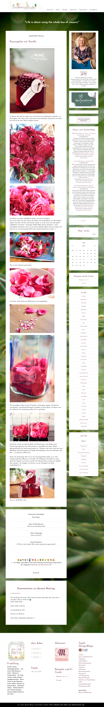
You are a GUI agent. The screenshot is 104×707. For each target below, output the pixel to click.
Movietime (83, 379)
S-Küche (84, 462)
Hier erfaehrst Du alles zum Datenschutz (65, 705)
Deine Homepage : (36, 534)
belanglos (83, 306)
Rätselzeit (83, 393)
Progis (83, 389)
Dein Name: (36, 517)
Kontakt (64, 10)
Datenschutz (83, 10)
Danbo (83, 316)
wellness (84, 416)
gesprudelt (83, 339)
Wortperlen (82, 665)
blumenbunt (84, 309)
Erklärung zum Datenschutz (40, 565)
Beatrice (12, 500)
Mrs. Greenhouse (84, 472)
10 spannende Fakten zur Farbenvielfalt (84, 161)
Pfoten (83, 386)
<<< (72, 245)
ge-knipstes (84, 333)
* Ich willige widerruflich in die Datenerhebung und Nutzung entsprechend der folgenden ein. (36, 564)
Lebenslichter (83, 661)
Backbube (83, 459)
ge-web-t (83, 349)
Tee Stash (83, 406)
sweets (83, 399)
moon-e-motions (84, 376)
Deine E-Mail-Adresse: (36, 525)
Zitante (81, 655)
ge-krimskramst (84, 336)
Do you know (83, 319)
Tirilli (80, 682)
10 (87, 256)
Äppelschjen (84, 299)
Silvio (83, 449)
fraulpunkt (82, 659)
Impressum (73, 10)
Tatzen (83, 403)
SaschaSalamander (85, 684)
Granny (83, 353)
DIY (84, 323)
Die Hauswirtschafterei (84, 452)
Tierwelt (84, 409)
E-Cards (84, 283)
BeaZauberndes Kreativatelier (83, 182)
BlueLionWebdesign (85, 692)
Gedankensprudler (84, 686)
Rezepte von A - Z (83, 280)
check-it (84, 313)
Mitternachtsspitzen (85, 663)
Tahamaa (81, 667)
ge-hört (84, 329)
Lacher (83, 363)
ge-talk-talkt (84, 346)
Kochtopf (83, 356)
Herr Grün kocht (84, 469)
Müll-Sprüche (83, 383)
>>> (95, 245)
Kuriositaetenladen (83, 466)
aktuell (83, 296)
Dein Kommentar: (36, 543)
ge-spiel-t (83, 343)
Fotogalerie (93, 10)
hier (37, 409)
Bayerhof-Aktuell (84, 678)
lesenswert (83, 369)
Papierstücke (83, 446)
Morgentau (82, 673)
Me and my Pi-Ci (83, 373)
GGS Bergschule (84, 675)
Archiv (58, 10)
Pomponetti (84, 456)
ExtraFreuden (83, 326)
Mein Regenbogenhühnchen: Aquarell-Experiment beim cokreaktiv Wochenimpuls (84, 207)
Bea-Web (83, 303)
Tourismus (83, 413)
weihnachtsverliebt (83, 419)
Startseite (50, 10)
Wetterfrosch (83, 423)
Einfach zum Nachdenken (87, 680)
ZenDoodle (84, 426)
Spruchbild (83, 396)
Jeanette (17, 593)
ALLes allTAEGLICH (85, 657)
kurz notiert (84, 359)
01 (80, 253)
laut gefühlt (84, 366)
